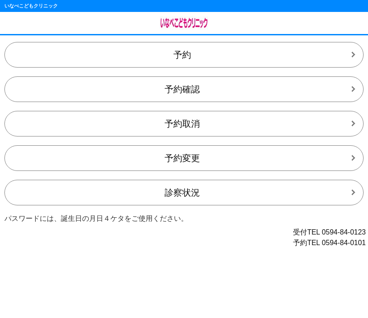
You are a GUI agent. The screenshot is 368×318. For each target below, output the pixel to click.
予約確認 (182, 89)
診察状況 (182, 192)
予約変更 (182, 158)
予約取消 (182, 124)
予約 (182, 55)
